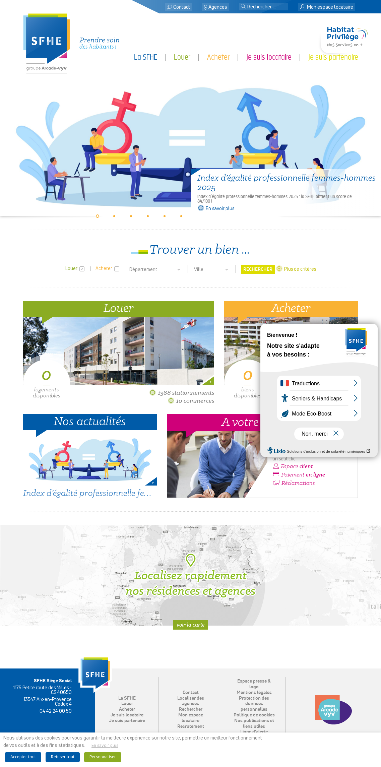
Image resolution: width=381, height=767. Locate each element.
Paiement (298, 474)
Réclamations (293, 483)
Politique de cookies (254, 715)
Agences (217, 7)
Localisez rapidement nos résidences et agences (190, 575)
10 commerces (191, 400)
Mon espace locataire (326, 7)
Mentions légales (254, 692)
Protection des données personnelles (254, 704)
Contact (181, 7)
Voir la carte (190, 624)
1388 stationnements (181, 392)
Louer (182, 57)
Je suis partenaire (333, 57)
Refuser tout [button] (62, 757)
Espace (292, 466)
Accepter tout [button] (23, 757)
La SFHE (145, 57)
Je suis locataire (269, 57)
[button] (243, 7)
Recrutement (190, 726)
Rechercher (190, 709)
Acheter (218, 57)
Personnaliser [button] (102, 757)
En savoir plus (215, 208)
